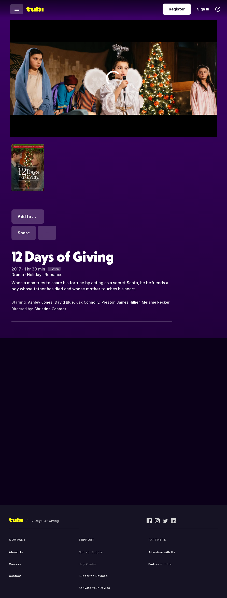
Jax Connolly (87, 302)
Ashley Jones (40, 302)
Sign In (203, 9)
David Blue (64, 302)
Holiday (34, 274)
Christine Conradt (50, 309)
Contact (15, 576)
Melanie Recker (155, 302)
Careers (15, 564)
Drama (17, 274)
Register (177, 9)
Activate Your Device (94, 588)
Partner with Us (160, 564)
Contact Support (91, 552)
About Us (16, 552)
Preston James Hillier (120, 302)
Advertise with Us (161, 552)
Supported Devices (93, 576)
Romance (54, 274)
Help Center (88, 564)
